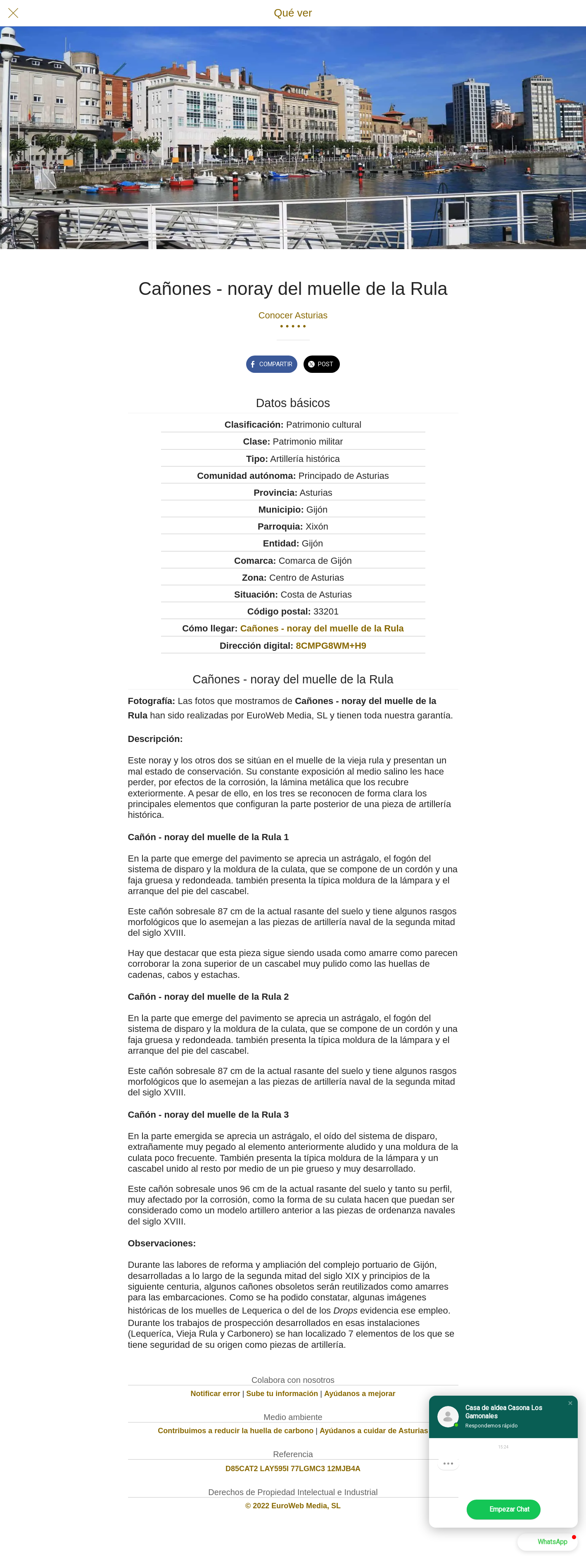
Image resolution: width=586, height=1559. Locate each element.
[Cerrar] (13, 13)
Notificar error (215, 1393)
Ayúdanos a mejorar (359, 1393)
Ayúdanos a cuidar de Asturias (374, 1431)
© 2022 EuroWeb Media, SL (293, 1506)
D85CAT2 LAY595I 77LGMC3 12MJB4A (293, 1469)
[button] (570, 1403)
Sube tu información (282, 1393)
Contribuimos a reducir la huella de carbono (235, 1431)
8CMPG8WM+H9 (331, 646)
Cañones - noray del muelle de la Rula (322, 628)
